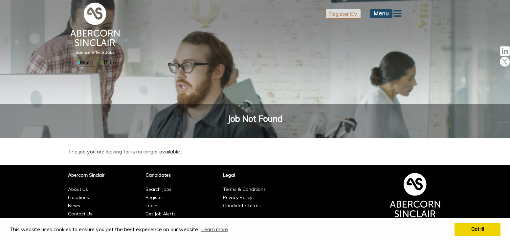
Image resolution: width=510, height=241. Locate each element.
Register (154, 197)
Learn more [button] (214, 229)
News (74, 206)
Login (151, 206)
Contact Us (80, 214)
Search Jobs (158, 189)
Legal (229, 175)
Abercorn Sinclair (86, 175)
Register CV (343, 13)
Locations (78, 197)
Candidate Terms (242, 206)
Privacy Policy (237, 197)
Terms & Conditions (244, 189)
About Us (78, 189)
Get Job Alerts (160, 214)
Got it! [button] (477, 229)
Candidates (158, 175)
